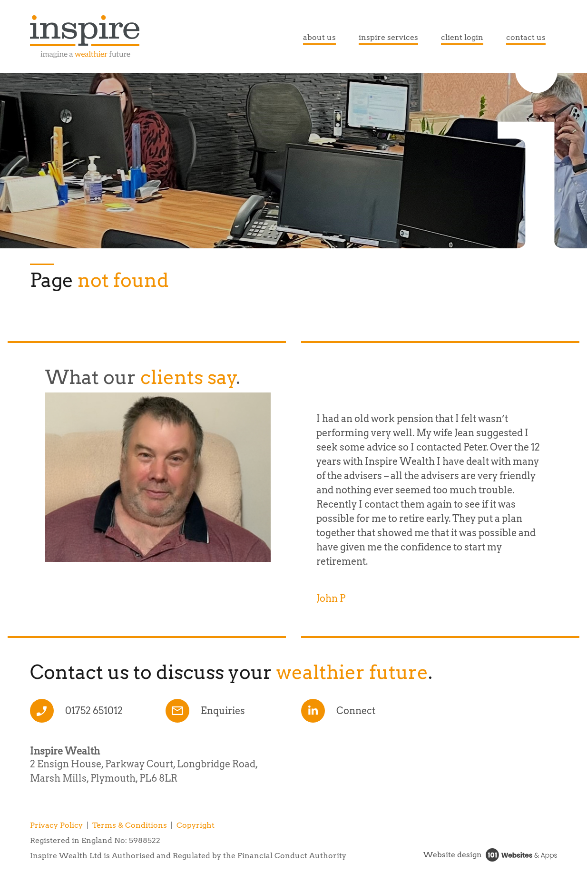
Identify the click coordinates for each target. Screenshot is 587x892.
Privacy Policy (56, 825)
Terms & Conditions (129, 825)
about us (319, 37)
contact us (526, 37)
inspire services (388, 37)
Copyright (195, 825)
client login (462, 37)
